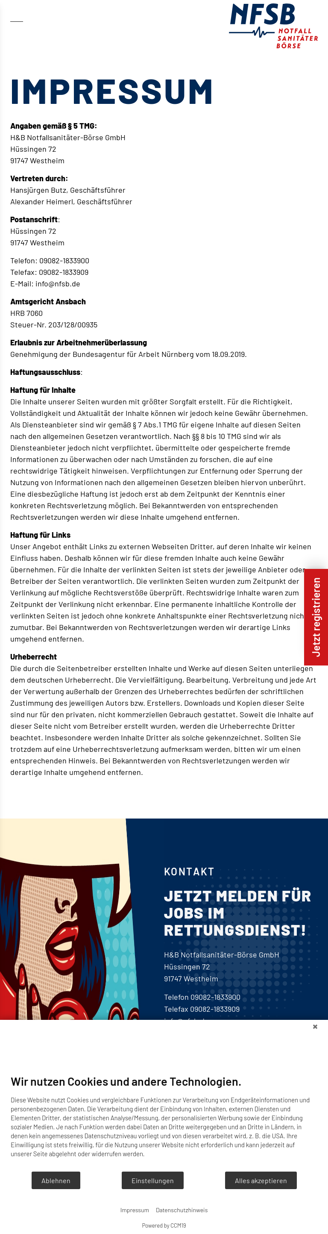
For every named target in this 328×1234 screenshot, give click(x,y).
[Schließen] (315, 1026)
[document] (164, 1122)
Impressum (134, 1209)
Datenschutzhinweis (182, 1209)
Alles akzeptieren (261, 1180)
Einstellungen (153, 1180)
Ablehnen (55, 1180)
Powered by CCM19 (164, 1225)
